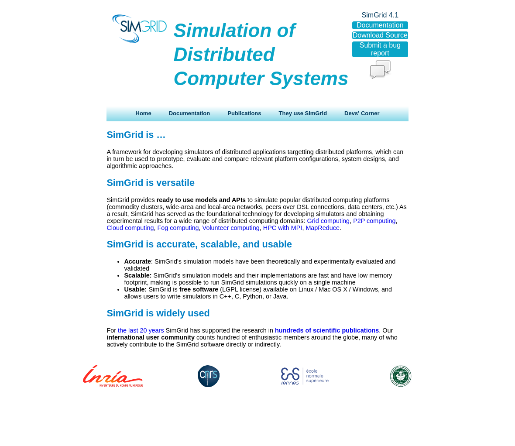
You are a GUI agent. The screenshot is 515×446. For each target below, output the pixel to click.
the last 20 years (141, 330)
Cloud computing (130, 227)
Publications (244, 113)
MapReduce (323, 227)
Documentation (189, 113)
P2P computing (374, 220)
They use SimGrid (303, 113)
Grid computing (328, 220)
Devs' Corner (361, 113)
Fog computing (178, 227)
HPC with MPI (282, 227)
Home (143, 113)
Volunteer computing (231, 227)
